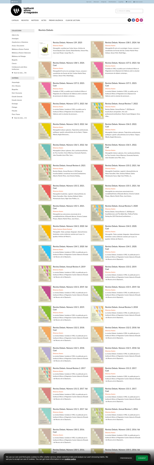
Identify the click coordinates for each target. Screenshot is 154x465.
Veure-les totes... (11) (19, 118)
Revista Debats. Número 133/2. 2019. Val (70, 287)
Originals (103, 2)
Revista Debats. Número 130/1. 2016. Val (122, 450)
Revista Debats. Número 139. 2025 (67, 42)
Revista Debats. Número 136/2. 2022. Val (70, 124)
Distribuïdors (112, 2)
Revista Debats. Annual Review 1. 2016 (121, 409)
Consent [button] (142, 458)
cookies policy (70, 459)
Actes (43, 20)
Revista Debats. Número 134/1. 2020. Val (70, 246)
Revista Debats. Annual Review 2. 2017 (69, 368)
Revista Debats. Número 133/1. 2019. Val (122, 287)
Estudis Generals (17, 96)
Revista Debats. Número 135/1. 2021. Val (122, 186)
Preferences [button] (126, 458)
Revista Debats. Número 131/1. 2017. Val (70, 409)
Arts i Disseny (16, 86)
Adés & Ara (15, 35)
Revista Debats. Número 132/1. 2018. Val (122, 348)
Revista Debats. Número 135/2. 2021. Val (122, 165)
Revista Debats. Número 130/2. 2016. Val (122, 429)
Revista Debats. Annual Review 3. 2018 (121, 307)
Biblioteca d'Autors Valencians (21, 53)
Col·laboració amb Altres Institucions (19, 68)
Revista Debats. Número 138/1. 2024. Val (122, 42)
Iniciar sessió (138, 2)
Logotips (121, 2)
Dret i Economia (17, 93)
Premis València (56, 20)
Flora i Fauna (16, 114)
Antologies (15, 38)
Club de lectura (73, 20)
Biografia (14, 60)
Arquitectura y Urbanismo (20, 42)
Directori (96, 2)
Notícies (35, 20)
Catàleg (15, 20)
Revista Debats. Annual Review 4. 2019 (69, 266)
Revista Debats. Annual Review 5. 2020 (121, 206)
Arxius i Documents (18, 46)
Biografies (15, 89)
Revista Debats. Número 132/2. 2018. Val (122, 327)
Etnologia (15, 104)
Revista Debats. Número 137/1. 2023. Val (70, 103)
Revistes (25, 20)
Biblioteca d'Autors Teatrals (20, 49)
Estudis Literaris (17, 100)
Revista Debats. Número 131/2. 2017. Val (70, 388)
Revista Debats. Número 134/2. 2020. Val (70, 226)
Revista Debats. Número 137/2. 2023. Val (122, 63)
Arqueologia (16, 82)
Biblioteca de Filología (19, 56)
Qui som (88, 2)
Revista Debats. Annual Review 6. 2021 (69, 165)
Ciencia (14, 63)
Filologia (14, 107)
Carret (128, 2)
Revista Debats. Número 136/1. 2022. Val (70, 145)
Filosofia (14, 111)
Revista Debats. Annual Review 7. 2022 (121, 103)
